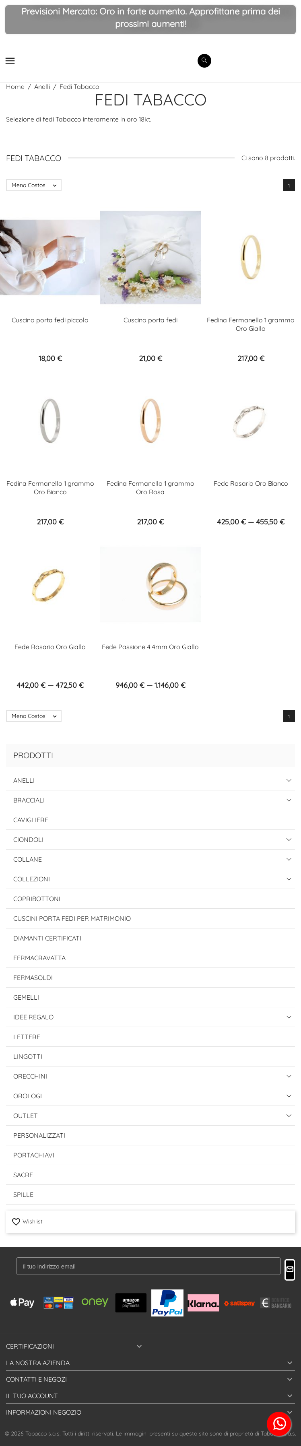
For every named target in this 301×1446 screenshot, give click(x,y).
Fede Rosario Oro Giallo (50, 647)
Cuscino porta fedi (150, 320)
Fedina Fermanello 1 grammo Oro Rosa (150, 487)
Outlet (25, 1116)
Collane (27, 859)
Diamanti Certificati (47, 938)
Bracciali (29, 800)
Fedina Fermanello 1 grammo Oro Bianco (50, 487)
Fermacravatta (39, 958)
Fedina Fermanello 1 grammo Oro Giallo (251, 324)
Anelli (24, 780)
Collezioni (31, 879)
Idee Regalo (33, 1017)
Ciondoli (28, 839)
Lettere (26, 1037)
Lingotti (27, 1056)
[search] (204, 61)
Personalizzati (39, 1135)
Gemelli (26, 997)
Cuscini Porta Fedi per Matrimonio (72, 918)
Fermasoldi (33, 978)
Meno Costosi (36, 185)
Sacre (23, 1175)
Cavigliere (30, 820)
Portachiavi (33, 1155)
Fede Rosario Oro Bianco (251, 483)
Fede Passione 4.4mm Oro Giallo (150, 647)
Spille (23, 1194)
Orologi (27, 1096)
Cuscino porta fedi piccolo (50, 320)
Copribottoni (36, 899)
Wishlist (27, 1221)
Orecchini (30, 1076)
